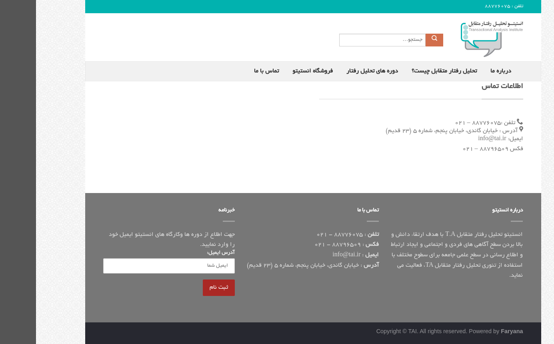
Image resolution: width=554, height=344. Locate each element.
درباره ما (464, 71)
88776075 (461, 6)
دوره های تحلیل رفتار (336, 71)
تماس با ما (230, 71)
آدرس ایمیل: (185, 253)
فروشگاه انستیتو (276, 71)
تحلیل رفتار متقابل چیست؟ (408, 71)
